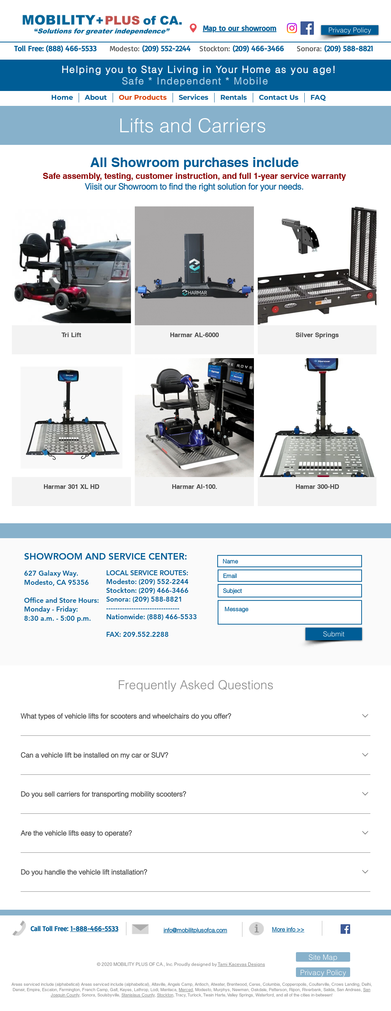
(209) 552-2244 (166, 48)
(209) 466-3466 (259, 48)
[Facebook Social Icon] (307, 28)
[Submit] (333, 634)
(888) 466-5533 (71, 48)
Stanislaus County (138, 995)
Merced (186, 989)
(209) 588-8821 (348, 48)
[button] (349, 30)
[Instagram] (292, 28)
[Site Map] (323, 957)
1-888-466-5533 (94, 928)
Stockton (165, 995)
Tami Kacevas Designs (241, 964)
